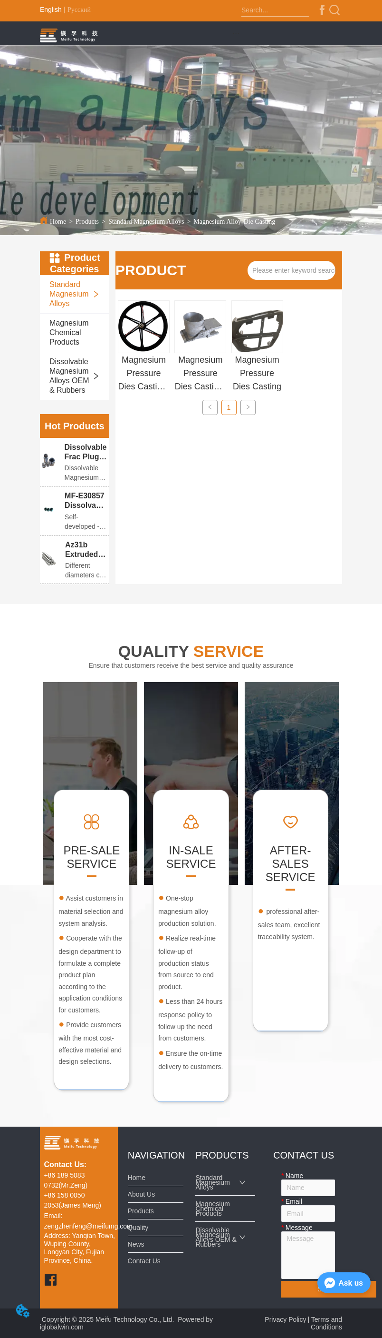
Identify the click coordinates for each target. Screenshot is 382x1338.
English (51, 9)
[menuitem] (236, 33)
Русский (79, 9)
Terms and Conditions (326, 1323)
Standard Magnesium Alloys (146, 221)
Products (87, 221)
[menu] (236, 33)
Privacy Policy (285, 1319)
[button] (236, 33)
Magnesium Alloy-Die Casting (234, 221)
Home (58, 221)
